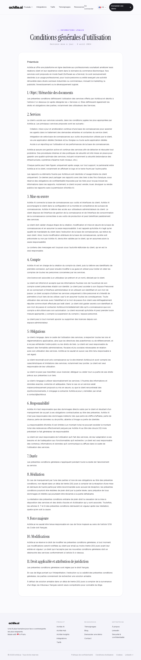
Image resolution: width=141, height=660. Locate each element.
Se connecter (88, 7)
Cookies (119, 655)
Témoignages (64, 7)
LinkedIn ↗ (129, 655)
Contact (87, 638)
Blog (86, 630)
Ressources (79, 7)
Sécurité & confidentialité (118, 635)
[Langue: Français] (102, 7)
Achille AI (60, 626)
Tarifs (52, 7)
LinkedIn (115, 630)
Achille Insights (63, 634)
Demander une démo (121, 7)
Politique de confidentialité (82, 655)
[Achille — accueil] (16, 7)
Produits (28, 7)
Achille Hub (61, 630)
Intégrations (41, 7)
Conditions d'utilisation (104, 655)
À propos (116, 626)
